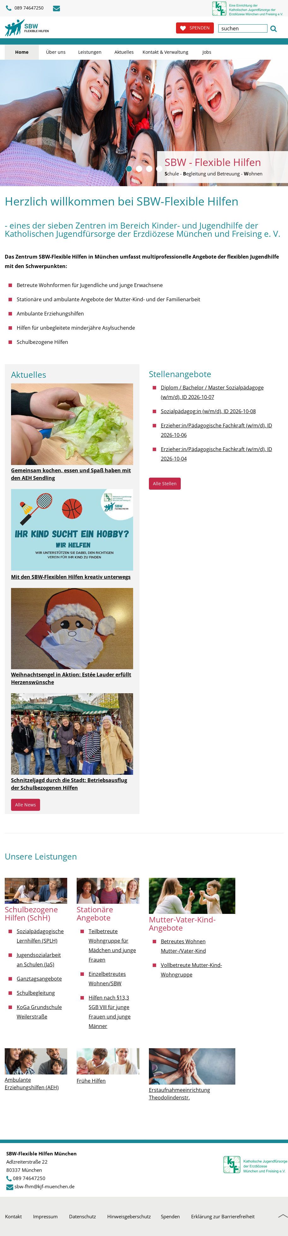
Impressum (45, 1216)
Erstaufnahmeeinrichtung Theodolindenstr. (179, 1093)
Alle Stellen (165, 483)
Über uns (56, 52)
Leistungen (90, 52)
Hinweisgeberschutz (129, 1216)
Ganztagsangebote (39, 978)
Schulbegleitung (36, 992)
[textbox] (242, 28)
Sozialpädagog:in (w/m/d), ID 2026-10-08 (208, 411)
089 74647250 (29, 1178)
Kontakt (13, 1216)
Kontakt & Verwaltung (165, 52)
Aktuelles (124, 52)
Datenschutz (82, 1216)
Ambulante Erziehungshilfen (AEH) (32, 1083)
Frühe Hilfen (91, 1080)
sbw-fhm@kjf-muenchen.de (44, 1186)
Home (21, 52)
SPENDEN (195, 28)
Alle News (25, 805)
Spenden (170, 1216)
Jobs (207, 52)
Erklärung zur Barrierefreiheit (223, 1216)
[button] (273, 28)
